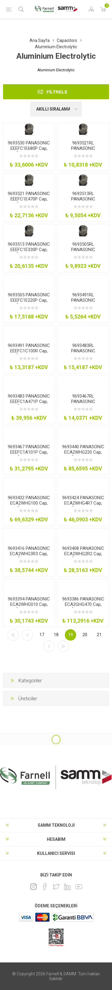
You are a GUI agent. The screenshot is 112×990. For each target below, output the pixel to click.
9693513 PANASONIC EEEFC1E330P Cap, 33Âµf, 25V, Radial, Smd (29, 252)
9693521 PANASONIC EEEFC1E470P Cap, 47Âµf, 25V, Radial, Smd (29, 201)
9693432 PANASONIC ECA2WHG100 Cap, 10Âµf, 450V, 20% (29, 503)
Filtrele (57, 91)
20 (84, 634)
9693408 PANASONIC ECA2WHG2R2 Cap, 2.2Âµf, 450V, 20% (83, 554)
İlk (13, 635)
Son (63, 646)
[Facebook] (45, 886)
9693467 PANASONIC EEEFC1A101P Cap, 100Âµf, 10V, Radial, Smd (29, 455)
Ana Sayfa (40, 40)
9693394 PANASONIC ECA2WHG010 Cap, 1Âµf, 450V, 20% (29, 604)
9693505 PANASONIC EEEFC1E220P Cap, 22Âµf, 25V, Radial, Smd (29, 303)
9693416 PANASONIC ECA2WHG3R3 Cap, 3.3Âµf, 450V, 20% (29, 554)
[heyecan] (56, 886)
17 (41, 634)
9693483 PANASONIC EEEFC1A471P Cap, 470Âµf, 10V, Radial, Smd (29, 404)
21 (99, 634)
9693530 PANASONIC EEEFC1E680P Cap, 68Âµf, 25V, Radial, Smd (29, 151)
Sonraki (49, 646)
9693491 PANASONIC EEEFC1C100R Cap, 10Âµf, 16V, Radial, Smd (29, 353)
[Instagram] (33, 886)
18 (56, 634)
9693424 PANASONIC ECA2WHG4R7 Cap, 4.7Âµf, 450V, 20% (83, 503)
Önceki (27, 635)
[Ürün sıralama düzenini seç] (56, 109)
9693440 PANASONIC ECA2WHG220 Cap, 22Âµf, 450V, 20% (83, 452)
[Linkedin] (67, 886)
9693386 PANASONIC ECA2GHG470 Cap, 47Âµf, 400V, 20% (83, 604)
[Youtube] (79, 886)
